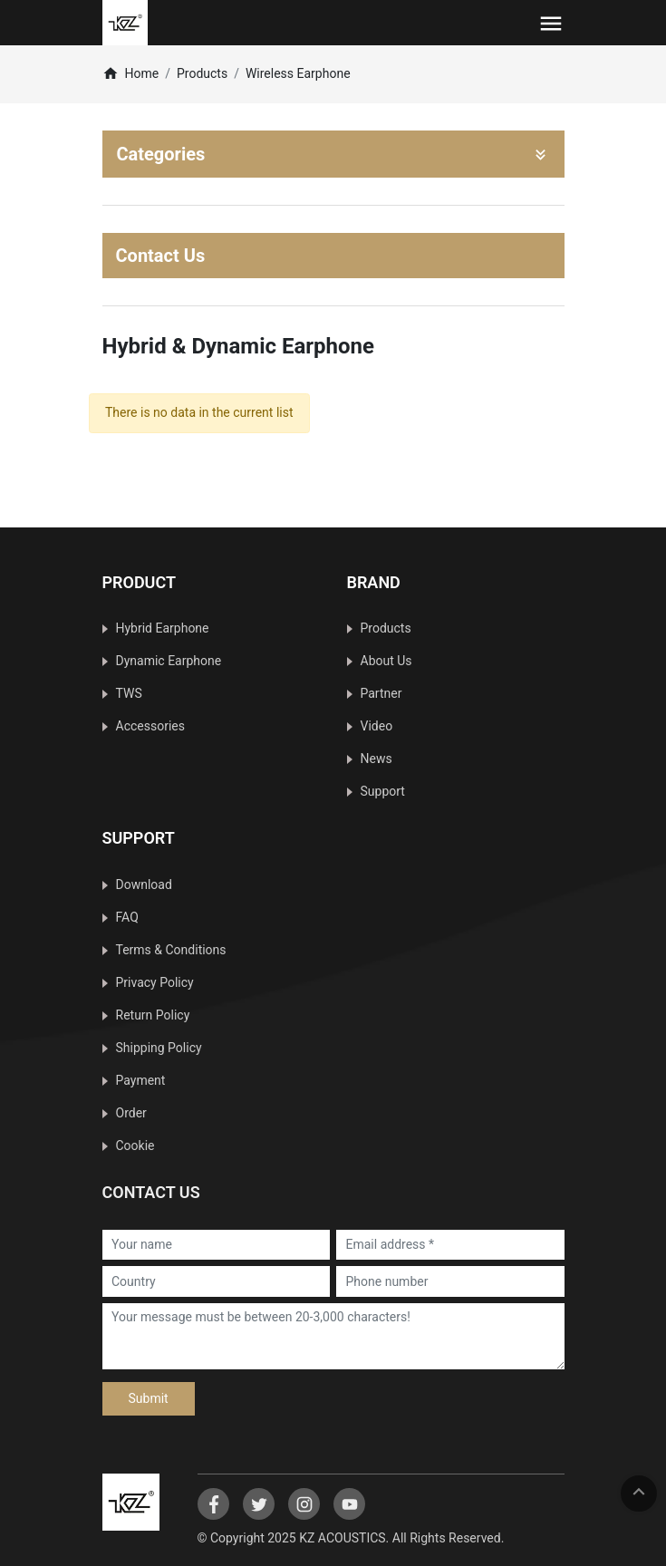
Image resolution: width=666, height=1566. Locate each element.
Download (144, 884)
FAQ (127, 917)
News (376, 758)
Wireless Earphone (298, 73)
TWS (129, 693)
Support (383, 791)
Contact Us (161, 255)
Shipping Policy (159, 1047)
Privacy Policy (155, 982)
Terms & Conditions (171, 949)
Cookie (135, 1145)
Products (202, 73)
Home (130, 73)
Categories (333, 154)
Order (131, 1113)
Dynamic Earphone (169, 660)
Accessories (150, 726)
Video (377, 726)
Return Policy (153, 1015)
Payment (141, 1080)
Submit (149, 1398)
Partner (381, 693)
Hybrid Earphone (162, 628)
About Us (386, 660)
